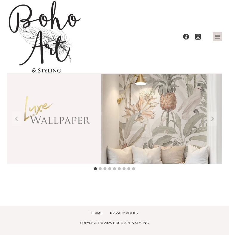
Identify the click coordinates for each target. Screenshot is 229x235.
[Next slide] (212, 119)
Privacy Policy (124, 213)
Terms (96, 213)
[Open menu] (217, 36)
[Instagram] (198, 37)
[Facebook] (186, 37)
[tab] (95, 168)
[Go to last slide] (16, 119)
